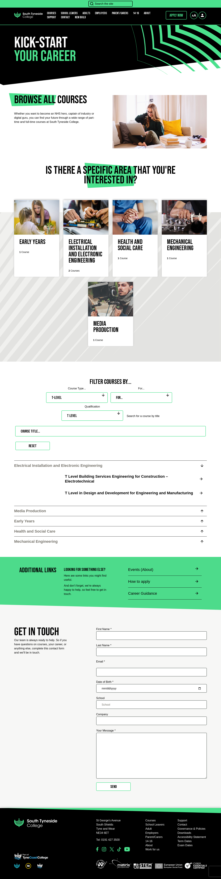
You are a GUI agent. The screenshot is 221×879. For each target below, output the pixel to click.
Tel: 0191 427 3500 (108, 839)
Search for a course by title (143, 416)
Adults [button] (86, 13)
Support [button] (51, 17)
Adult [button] (148, 828)
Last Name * (103, 645)
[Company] (151, 720)
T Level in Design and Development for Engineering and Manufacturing (129, 493)
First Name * (104, 629)
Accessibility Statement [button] (191, 837)
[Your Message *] (151, 756)
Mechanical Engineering (36, 541)
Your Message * (106, 730)
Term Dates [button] (184, 841)
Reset (33, 446)
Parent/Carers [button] (120, 13)
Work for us (152, 849)
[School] (151, 704)
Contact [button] (65, 17)
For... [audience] (141, 388)
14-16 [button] (136, 13)
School (100, 698)
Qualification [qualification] (92, 406)
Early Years (24, 521)
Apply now (176, 15)
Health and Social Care (34, 531)
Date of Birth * (104, 681)
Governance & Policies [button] (191, 828)
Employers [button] (101, 13)
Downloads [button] (184, 832)
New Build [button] (80, 17)
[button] (101, 864)
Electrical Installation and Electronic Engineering (58, 465)
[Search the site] (110, 4)
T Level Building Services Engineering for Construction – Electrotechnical (116, 478)
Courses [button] (150, 820)
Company (102, 714)
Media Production (30, 511)
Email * (100, 661)
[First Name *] (151, 635)
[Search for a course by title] (110, 431)
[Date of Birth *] (151, 688)
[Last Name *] (151, 651)
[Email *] (151, 672)
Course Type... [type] (77, 388)
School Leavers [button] (154, 824)
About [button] (147, 13)
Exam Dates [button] (185, 845)
